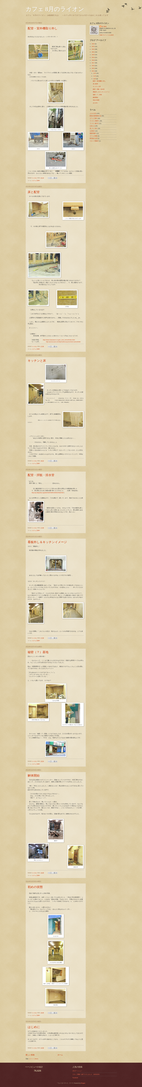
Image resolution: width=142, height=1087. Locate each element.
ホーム (60, 1055)
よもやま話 (93, 113)
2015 (93, 68)
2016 (93, 65)
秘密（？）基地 (38, 652)
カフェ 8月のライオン (55, 9)
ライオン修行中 (94, 123)
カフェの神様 (93, 136)
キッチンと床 (37, 360)
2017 (93, 63)
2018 (93, 60)
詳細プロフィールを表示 (107, 35)
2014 (93, 71)
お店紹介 (92, 131)
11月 (94, 76)
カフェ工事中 (36, 180)
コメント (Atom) (33, 1059)
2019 (93, 57)
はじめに (34, 1027)
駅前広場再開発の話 (95, 116)
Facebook (75, 1077)
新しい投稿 (30, 1055)
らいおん (104, 26)
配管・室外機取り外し (42, 28)
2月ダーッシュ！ (77, 1071)
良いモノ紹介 (93, 128)
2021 (93, 52)
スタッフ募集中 (94, 141)
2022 (93, 49)
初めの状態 (35, 887)
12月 (94, 73)
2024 (93, 44)
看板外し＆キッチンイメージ (47, 542)
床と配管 (34, 192)
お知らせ (92, 126)
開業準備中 (93, 133)
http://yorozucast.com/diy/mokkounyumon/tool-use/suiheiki (64, 342)
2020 (93, 54)
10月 (94, 79)
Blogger (83, 1083)
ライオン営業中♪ (94, 121)
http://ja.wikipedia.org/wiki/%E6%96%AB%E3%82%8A (48, 492)
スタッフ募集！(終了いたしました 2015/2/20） (86, 1074)
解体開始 (34, 775)
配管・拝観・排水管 (41, 475)
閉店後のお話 (93, 138)
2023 (93, 46)
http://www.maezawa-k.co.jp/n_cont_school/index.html (59, 340)
